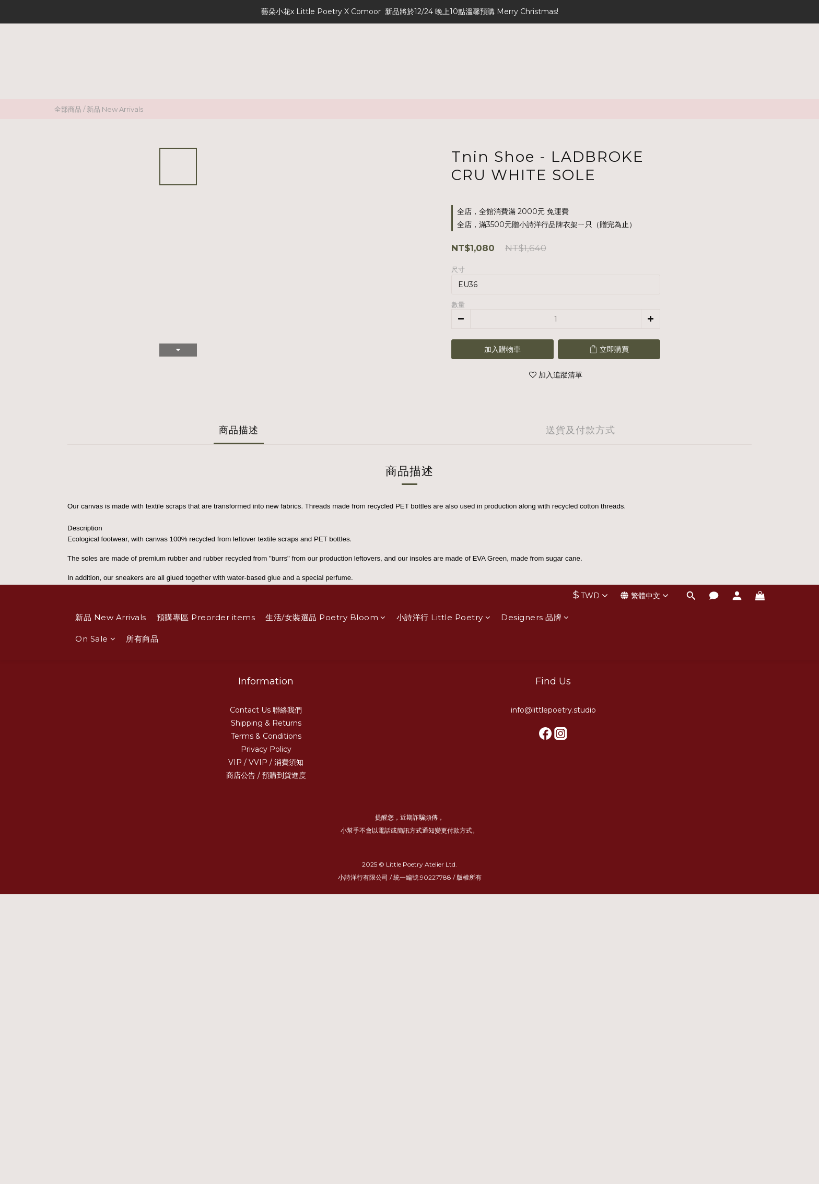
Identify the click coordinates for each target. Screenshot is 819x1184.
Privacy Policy (266, 749)
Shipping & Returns (266, 723)
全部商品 (67, 109)
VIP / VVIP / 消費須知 (265, 762)
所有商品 (142, 77)
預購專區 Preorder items (206, 56)
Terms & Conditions (266, 736)
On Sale (95, 77)
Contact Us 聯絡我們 (266, 710)
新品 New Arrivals (110, 56)
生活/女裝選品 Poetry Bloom (325, 56)
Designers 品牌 (535, 56)
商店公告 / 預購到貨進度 (266, 775)
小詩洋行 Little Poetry (443, 56)
